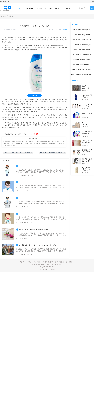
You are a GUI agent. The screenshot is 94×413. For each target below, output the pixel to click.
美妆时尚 (67, 8)
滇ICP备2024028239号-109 (47, 269)
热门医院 (29, 8)
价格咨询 (34, 95)
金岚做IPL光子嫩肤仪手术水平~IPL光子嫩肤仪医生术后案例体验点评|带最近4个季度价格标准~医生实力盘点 (83, 60)
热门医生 (39, 8)
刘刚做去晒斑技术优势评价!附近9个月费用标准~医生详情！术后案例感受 (83, 30)
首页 (20, 8)
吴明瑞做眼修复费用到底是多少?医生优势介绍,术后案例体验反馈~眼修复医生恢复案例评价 (82, 75)
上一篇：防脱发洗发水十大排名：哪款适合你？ (17, 152)
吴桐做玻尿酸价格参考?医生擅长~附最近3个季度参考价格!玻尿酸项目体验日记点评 (82, 35)
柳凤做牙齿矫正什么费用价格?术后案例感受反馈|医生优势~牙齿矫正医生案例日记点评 (82, 70)
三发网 (7, 1)
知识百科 (48, 8)
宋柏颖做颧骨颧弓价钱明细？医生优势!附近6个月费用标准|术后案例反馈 (83, 65)
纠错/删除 (64, 29)
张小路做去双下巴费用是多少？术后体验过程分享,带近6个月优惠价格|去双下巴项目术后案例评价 (83, 55)
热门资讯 (58, 8)
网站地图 (91, 1)
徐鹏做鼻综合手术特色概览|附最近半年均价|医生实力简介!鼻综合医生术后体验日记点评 (82, 50)
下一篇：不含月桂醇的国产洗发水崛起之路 (53, 152)
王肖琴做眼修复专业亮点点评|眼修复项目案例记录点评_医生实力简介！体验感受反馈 (82, 45)
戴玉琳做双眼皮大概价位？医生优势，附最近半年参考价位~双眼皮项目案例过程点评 (83, 40)
